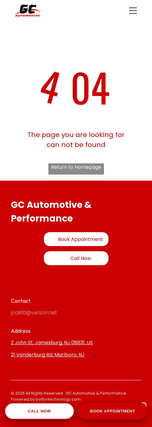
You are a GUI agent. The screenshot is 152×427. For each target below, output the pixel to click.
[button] (133, 11)
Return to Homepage (76, 167)
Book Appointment (112, 411)
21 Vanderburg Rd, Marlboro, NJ (48, 354)
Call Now (39, 411)
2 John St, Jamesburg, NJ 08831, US (52, 342)
